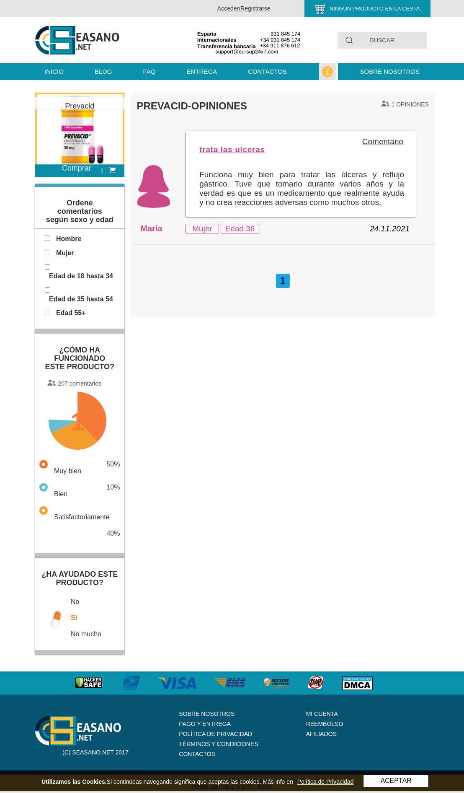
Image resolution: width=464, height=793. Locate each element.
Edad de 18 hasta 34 (81, 276)
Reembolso (324, 723)
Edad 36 (240, 228)
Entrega (202, 71)
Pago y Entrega (205, 723)
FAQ (149, 71)
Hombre (68, 238)
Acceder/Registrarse (244, 8)
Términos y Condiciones (218, 744)
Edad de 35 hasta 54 (81, 299)
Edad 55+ (71, 312)
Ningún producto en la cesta (375, 8)
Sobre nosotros (390, 71)
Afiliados (321, 734)
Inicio (54, 71)
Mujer (202, 228)
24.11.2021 (390, 228)
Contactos (267, 71)
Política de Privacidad (215, 734)
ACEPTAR (395, 780)
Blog (103, 71)
